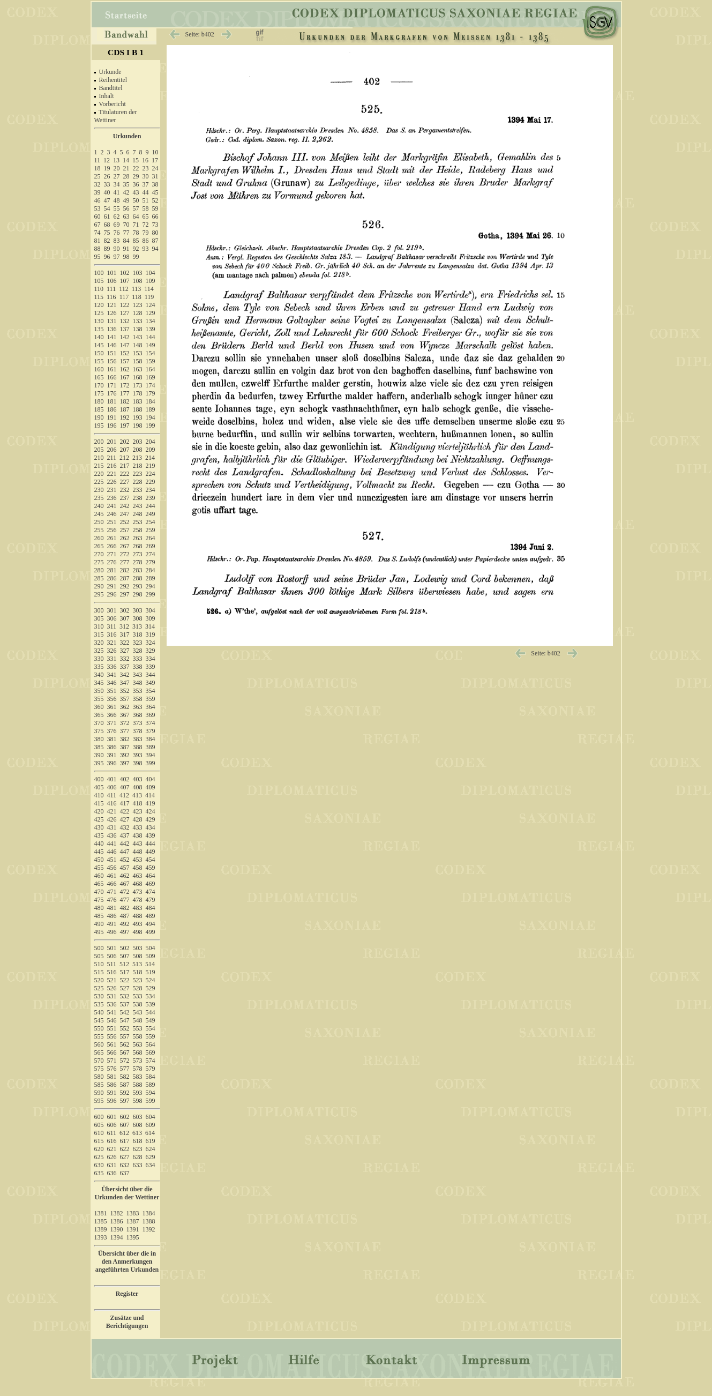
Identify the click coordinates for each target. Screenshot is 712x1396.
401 (112, 779)
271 (112, 554)
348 (138, 682)
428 (138, 819)
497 (125, 932)
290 (99, 586)
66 (155, 216)
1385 (100, 1221)
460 (99, 875)
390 (99, 755)
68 (107, 224)
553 (138, 1028)
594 (150, 1092)
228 (138, 482)
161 (112, 369)
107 (125, 281)
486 (112, 916)
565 (99, 1052)
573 (138, 1060)
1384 (149, 1213)
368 (138, 715)
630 (99, 1165)
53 (97, 208)
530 (99, 996)
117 (124, 297)
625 (99, 1157)
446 (112, 851)
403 (138, 779)
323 (138, 642)
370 (99, 723)
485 (99, 916)
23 (146, 168)
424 (150, 811)
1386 (116, 1221)
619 (150, 1141)
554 (150, 1028)
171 (112, 385)
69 (117, 224)
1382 (116, 1213)
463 (138, 875)
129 (150, 313)
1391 (132, 1229)
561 (112, 1044)
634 (150, 1165)
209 (150, 449)
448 (138, 851)
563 (138, 1044)
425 (99, 819)
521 (112, 980)
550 (99, 1028)
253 (138, 522)
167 (125, 377)
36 (136, 184)
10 (155, 152)
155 (99, 361)
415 (99, 803)
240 (99, 506)
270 (99, 554)
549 (150, 1020)
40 (107, 192)
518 (138, 972)
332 (125, 658)
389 (150, 747)
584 (150, 1076)
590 (99, 1092)
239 (150, 498)
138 (138, 329)
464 (150, 875)
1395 (132, 1237)
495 (99, 932)
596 (112, 1100)
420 (99, 811)
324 (150, 642)
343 (138, 674)
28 (126, 176)
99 (136, 256)
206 (112, 449)
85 (136, 240)
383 (138, 739)
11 (97, 160)
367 (125, 715)
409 (150, 787)
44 (146, 192)
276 (112, 562)
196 (112, 425)
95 (97, 256)
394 (150, 755)
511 (112, 964)
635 (99, 1173)
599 (150, 1100)
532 (125, 996)
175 (99, 393)
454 (150, 859)
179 (150, 393)
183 (138, 401)
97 (117, 256)
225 (99, 482)
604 (150, 1117)
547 (125, 1020)
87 (155, 240)
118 (136, 297)
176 (112, 393)
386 (112, 747)
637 (125, 1173)
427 (125, 819)
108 (138, 281)
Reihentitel (113, 80)
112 (124, 289)
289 (150, 578)
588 (138, 1084)
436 (112, 835)
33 (107, 184)
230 (99, 490)
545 (99, 1020)
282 (125, 570)
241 (112, 506)
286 (112, 578)
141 (112, 337)
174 (150, 385)
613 (137, 1133)
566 (112, 1052)
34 (117, 184)
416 (112, 803)
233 (138, 490)
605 (99, 1125)
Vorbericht (112, 104)
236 (112, 498)
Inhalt (106, 96)
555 (99, 1036)
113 (136, 289)
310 (99, 626)
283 (138, 570)
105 (99, 281)
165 (99, 377)
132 (125, 321)
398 (138, 763)
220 (99, 473)
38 (155, 184)
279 (150, 562)
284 (150, 570)
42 (126, 192)
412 (124, 795)
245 (99, 514)
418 (138, 803)
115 (99, 297)
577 (125, 1068)
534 (150, 996)
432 (125, 827)
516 (112, 972)
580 (99, 1076)
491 (112, 924)
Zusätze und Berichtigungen (127, 1322)
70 (126, 224)
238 (138, 498)
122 (125, 305)
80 (155, 232)
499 (150, 932)
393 (138, 755)
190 (99, 417)
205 (99, 449)
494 (150, 924)
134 (150, 321)
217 (125, 465)
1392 (149, 1229)
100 (99, 273)
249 (150, 514)
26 (107, 176)
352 (125, 691)
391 (112, 755)
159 (150, 361)
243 (138, 506)
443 (138, 843)
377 (125, 731)
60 (97, 216)
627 (125, 1157)
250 (99, 522)
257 (125, 530)
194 (150, 417)
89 (107, 248)
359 (150, 699)
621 (112, 1149)
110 (99, 289)
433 (138, 827)
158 (138, 361)
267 (125, 546)
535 (99, 1004)
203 (138, 441)
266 (112, 546)
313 (137, 626)
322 (125, 642)
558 (138, 1036)
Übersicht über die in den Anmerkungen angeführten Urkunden (127, 1261)
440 (99, 843)
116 (111, 297)
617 (125, 1141)
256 (112, 530)
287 (125, 578)
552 (125, 1028)
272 (125, 554)
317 (125, 634)
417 (125, 803)
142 (125, 337)
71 (136, 224)
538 (138, 1004)
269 (150, 546)
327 (125, 650)
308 (138, 618)
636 (112, 1173)
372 (125, 723)
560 (99, 1044)
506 (112, 956)
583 (138, 1076)
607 (125, 1125)
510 (99, 964)
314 (150, 626)
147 (125, 345)
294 (150, 586)
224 (150, 473)
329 (150, 650)
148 (138, 345)
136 (112, 329)
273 (138, 554)
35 (126, 184)
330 (99, 658)
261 (112, 538)
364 (150, 707)
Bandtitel (111, 88)
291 (112, 586)
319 (150, 634)
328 (138, 650)
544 (150, 1012)
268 (138, 546)
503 (138, 948)
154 (150, 353)
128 (138, 313)
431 (112, 827)
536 (112, 1004)
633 (138, 1165)
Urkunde (110, 72)
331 (112, 658)
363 (138, 707)
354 (150, 691)
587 (125, 1084)
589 (150, 1084)
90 (117, 248)
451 (112, 859)
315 (99, 634)
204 (150, 441)
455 (99, 867)
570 (99, 1060)
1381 (100, 1213)
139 (150, 329)
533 (138, 996)
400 (99, 779)
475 (99, 900)
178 (138, 393)
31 (155, 176)
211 (112, 457)
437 (125, 835)
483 (138, 908)
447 (125, 851)
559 (150, 1036)
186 (112, 409)
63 (126, 216)
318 (138, 634)
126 (112, 313)
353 (138, 691)
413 (137, 795)
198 (138, 425)
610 (99, 1133)
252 (125, 522)
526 (112, 988)
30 (146, 176)
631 (112, 1165)
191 (112, 417)
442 (125, 843)
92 (136, 248)
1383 (132, 1213)
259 (150, 530)
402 (125, 779)
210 (99, 457)
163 (138, 369)
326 (112, 650)
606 (112, 1125)
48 (117, 200)
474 (150, 891)
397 (125, 763)
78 (136, 232)
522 (125, 980)
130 (99, 321)
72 (146, 224)
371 (112, 723)
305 (99, 618)
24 (155, 168)
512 (124, 964)
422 (125, 811)
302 (125, 610)
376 (112, 731)
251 (112, 522)
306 (112, 618)
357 (125, 699)
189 (150, 409)
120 (99, 305)
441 (112, 843)
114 (149, 289)
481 (112, 908)
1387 (132, 1221)
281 (112, 570)
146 (112, 345)
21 (126, 168)
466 (112, 883)
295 (99, 594)
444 (150, 843)
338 (138, 666)
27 (117, 176)
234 (150, 490)
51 (146, 200)
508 (138, 956)
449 (150, 851)
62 (117, 216)
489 (150, 916)
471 (112, 891)
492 (125, 924)
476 (112, 900)
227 (125, 482)
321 (112, 642)
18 (97, 168)
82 (107, 240)
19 (107, 168)
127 (125, 313)
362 (125, 707)
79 (146, 232)
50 (136, 200)
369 (150, 715)
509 (150, 956)
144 (150, 337)
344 (150, 674)
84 (126, 240)
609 (150, 1125)
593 (138, 1092)
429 (150, 819)
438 (138, 835)
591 (112, 1092)
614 (150, 1133)
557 (125, 1036)
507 (125, 956)
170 (99, 385)
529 (150, 988)
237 (125, 498)
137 (125, 329)
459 (150, 867)
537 (125, 1004)
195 (99, 425)
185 (99, 409)
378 (138, 731)
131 (112, 321)
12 (106, 160)
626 (112, 1157)
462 (125, 875)
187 (125, 409)
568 (138, 1052)
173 (138, 385)
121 (112, 305)
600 (99, 1117)
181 (112, 401)
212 (124, 457)
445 (99, 851)
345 (99, 682)
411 (112, 795)
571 (112, 1060)
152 (125, 353)
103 (138, 273)
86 (146, 240)
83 (117, 240)
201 (112, 441)
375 (99, 731)
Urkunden (127, 136)
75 (107, 232)
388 (138, 747)
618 (138, 1141)
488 (138, 916)
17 (155, 160)
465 (99, 883)
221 (112, 473)
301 (112, 610)
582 (125, 1076)
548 (138, 1020)
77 (126, 232)
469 (150, 883)
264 (150, 538)
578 (138, 1068)
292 (125, 586)
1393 (100, 1237)
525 (99, 988)
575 (99, 1068)
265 (99, 546)
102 (125, 273)
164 (150, 369)
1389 (100, 1229)
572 (125, 1060)
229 (150, 482)
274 (150, 554)
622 (125, 1149)
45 (155, 192)
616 (112, 1141)
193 (138, 417)
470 (99, 891)
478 (138, 900)
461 (112, 875)
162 (125, 369)
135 (99, 329)
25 (97, 176)
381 (112, 739)
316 (112, 634)
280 (99, 570)
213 (137, 457)
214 (150, 457)
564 (150, 1044)
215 (99, 465)
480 (99, 908)
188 (138, 409)
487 (125, 916)
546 (112, 1020)
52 (155, 200)
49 (126, 200)
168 (138, 377)
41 (117, 192)
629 (150, 1157)
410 (99, 795)
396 (112, 763)
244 (150, 506)
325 (99, 650)
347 (125, 682)
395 (99, 763)
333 (138, 658)
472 (125, 891)
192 (125, 417)
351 (112, 691)
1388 (149, 1221)
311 (112, 626)
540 (99, 1012)
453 (138, 859)
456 (112, 867)
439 (150, 835)
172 (125, 385)
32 (97, 184)
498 (138, 932)
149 (150, 345)
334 (150, 658)
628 (138, 1157)
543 (138, 1012)
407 (125, 787)
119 (149, 297)
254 (150, 522)
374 (150, 723)
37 (146, 184)
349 (150, 682)
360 (99, 707)
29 (136, 176)
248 (138, 514)
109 (150, 281)
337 (125, 666)
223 (138, 473)
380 (99, 739)
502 (125, 948)
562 (125, 1044)
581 (112, 1076)
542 (125, 1012)
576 (112, 1068)
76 (117, 232)
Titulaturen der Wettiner (115, 116)
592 (125, 1092)
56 (126, 208)
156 (112, 361)
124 (150, 305)
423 (138, 811)
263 (138, 538)
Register (127, 1293)
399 (150, 763)
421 (112, 811)
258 (138, 530)
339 (150, 666)
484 (150, 908)
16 (145, 160)
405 (99, 787)
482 (125, 908)
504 (150, 948)
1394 (116, 1237)
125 (99, 313)
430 (99, 827)
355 (99, 699)
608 (138, 1125)
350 (99, 691)
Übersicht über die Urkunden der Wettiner (127, 1193)
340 (99, 674)
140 (99, 337)
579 (150, 1068)
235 (99, 498)
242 (125, 506)
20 (117, 168)
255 (99, 530)
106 (112, 281)
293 (138, 586)
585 (99, 1084)
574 (150, 1060)
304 (150, 610)
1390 (116, 1229)
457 (125, 867)
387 (125, 747)
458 (138, 867)
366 (112, 715)
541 (112, 1012)
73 (155, 224)
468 (138, 883)
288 (138, 578)
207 (125, 449)
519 (150, 972)
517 (125, 972)
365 (99, 715)
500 (99, 948)
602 (125, 1117)
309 (150, 618)
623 (138, 1149)
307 (125, 618)
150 (99, 353)
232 (125, 490)
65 (146, 216)
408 (138, 787)
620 (99, 1149)
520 (99, 980)
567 (125, 1052)
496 (112, 932)
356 (112, 699)
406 (112, 787)
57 (136, 208)
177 (125, 393)
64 (136, 216)
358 (138, 699)
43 (136, 192)
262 (125, 538)
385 (99, 747)
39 (97, 192)
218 (138, 465)
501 (112, 948)
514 (150, 964)
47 (107, 200)
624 (150, 1149)
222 (125, 473)
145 (99, 345)
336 (112, 666)
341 (112, 674)
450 (99, 859)
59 (155, 208)
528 (138, 988)
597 (125, 1100)
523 (138, 980)
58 (146, 208)
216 (112, 465)
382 (125, 739)
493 (138, 924)
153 (138, 353)
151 (112, 353)
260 (99, 538)
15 (135, 160)
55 (117, 208)
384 (150, 739)
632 (125, 1165)
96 (107, 256)
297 (125, 594)
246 (112, 514)
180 (99, 401)
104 (150, 273)
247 (125, 514)
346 (112, 682)
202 (125, 441)
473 (138, 891)
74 (97, 232)
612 (124, 1133)
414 (150, 795)
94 (155, 248)
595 (99, 1100)
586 (112, 1084)
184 (150, 401)
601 (112, 1117)
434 (150, 827)
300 (99, 610)
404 (150, 779)
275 (99, 562)
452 (125, 859)
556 (112, 1036)
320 (99, 642)
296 (112, 594)
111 (111, 289)
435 (99, 835)
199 (150, 425)
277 (125, 562)
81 (97, 240)
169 (150, 377)
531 (112, 996)
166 (112, 377)
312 (124, 626)
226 (112, 482)
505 (99, 956)
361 (112, 707)
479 (150, 900)
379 (150, 731)
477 (125, 900)
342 (125, 674)
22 (136, 168)
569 (150, 1052)
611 (112, 1133)
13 (116, 160)
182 (125, 401)
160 (99, 369)
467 (125, 883)
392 (125, 755)
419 (150, 803)
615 (99, 1141)
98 (126, 256)
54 (107, 208)
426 (112, 819)
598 (138, 1100)
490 (99, 924)
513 (137, 964)
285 (99, 578)
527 (125, 988)
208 (138, 449)
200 (99, 441)
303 (138, 610)
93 (146, 248)
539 (150, 1004)
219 (150, 465)
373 (138, 723)
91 (126, 248)
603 (138, 1117)
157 (125, 361)
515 (99, 972)
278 (138, 562)
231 (112, 490)
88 (97, 248)
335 (99, 666)
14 (126, 160)
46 (97, 200)
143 (138, 337)
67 (97, 224)
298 (138, 594)
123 (138, 305)
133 (138, 321)
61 (107, 216)
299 (150, 594)
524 (150, 980)
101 (112, 273)
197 (125, 425)
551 (112, 1028)
